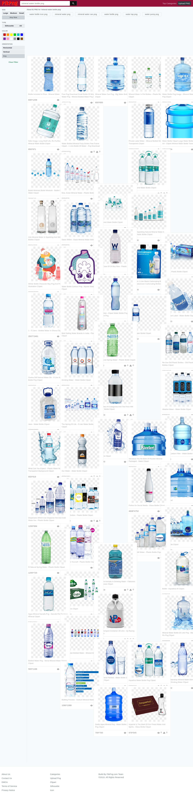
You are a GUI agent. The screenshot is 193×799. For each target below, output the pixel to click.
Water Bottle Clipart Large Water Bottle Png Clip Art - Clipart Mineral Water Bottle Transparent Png (176, 138)
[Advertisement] (107, 35)
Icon (52, 790)
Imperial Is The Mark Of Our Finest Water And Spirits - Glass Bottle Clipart (143, 721)
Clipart (53, 782)
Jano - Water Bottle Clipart (38, 419)
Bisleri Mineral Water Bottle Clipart (142, 182)
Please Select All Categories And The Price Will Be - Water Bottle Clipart (108, 403)
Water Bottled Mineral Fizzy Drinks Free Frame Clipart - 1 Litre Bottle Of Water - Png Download (76, 140)
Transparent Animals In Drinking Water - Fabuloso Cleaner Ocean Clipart (108, 578)
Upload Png (55, 778)
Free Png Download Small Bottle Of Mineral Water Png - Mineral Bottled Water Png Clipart (76, 91)
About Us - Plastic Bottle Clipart (175, 266)
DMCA (5, 782)
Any (5, 56)
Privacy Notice (8, 790)
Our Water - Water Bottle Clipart (74, 465)
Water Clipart (167, 495)
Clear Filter (13, 62)
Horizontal (7, 48)
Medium (13, 13)
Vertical (6, 52)
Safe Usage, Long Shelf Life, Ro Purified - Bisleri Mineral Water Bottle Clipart (43, 138)
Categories (55, 774)
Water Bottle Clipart (103, 451)
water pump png (152, 14)
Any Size (13, 17)
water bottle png (111, 14)
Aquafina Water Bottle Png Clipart (142, 675)
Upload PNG (184, 3)
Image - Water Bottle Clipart (140, 328)
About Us (6, 774)
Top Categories (169, 3)
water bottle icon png (38, 14)
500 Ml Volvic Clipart (70, 603)
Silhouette (9, 26)
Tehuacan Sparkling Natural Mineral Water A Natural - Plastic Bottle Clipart (143, 229)
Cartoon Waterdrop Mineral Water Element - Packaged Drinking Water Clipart (176, 676)
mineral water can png (87, 14)
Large (5, 13)
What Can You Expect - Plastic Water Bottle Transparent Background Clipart (43, 465)
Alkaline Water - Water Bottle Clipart (176, 404)
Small (21, 13)
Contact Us (7, 778)
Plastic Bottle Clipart (170, 539)
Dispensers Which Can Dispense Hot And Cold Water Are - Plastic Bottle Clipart (43, 515)
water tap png (131, 14)
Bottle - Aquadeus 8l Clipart (173, 583)
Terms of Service (9, 786)
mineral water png (62, 14)
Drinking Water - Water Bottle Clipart (76, 375)
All (21, 26)
